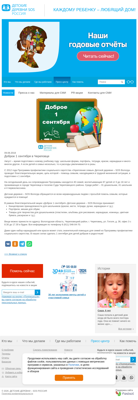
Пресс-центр (62, 82)
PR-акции (77, 92)
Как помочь (78, 82)
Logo (18, 9)
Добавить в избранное (16, 372)
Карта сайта (11, 376)
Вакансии (6, 362)
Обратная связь (13, 368)
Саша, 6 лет (104, 310)
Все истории (125, 328)
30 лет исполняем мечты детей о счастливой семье (67, 296)
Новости (8, 92)
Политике (73, 364)
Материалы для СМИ (53, 92)
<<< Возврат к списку (15, 254)
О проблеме (8, 350)
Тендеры (6, 354)
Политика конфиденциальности (17, 393)
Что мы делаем (22, 82)
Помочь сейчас (22, 271)
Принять (69, 377)
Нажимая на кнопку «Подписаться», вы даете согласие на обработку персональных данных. (21, 299)
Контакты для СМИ (100, 92)
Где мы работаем (43, 82)
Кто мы (7, 82)
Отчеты (5, 358)
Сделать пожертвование (45, 350)
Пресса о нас (26, 92)
